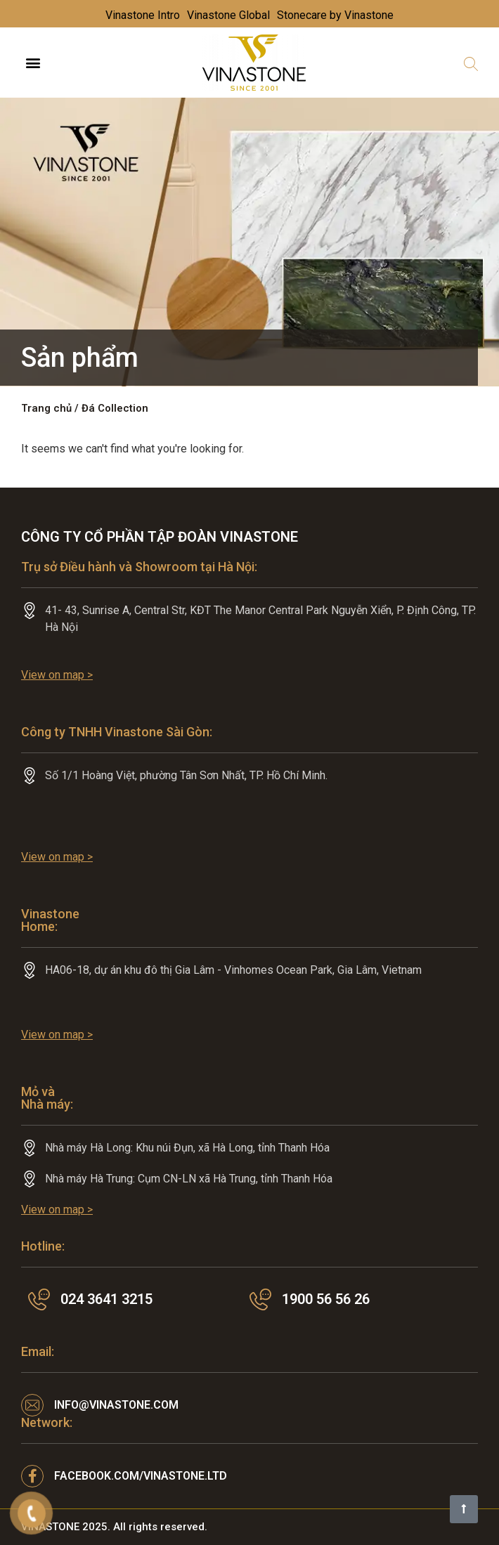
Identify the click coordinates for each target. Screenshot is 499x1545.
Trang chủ (46, 408)
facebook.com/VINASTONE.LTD (140, 1475)
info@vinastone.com (116, 1405)
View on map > (57, 675)
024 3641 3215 (106, 1299)
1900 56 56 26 (326, 1299)
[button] (32, 62)
